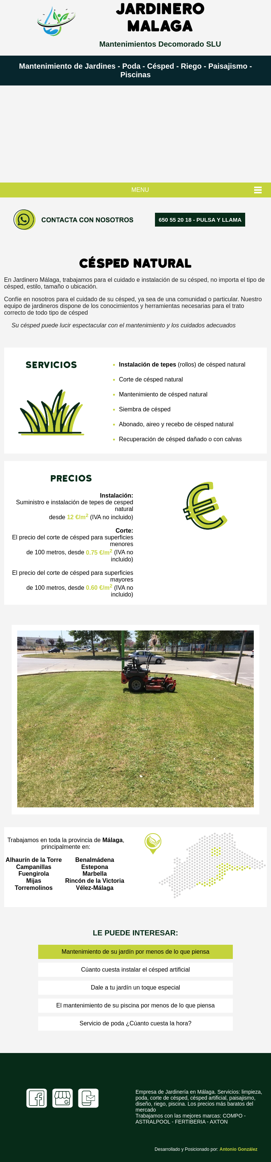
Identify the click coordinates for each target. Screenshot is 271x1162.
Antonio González (238, 1149)
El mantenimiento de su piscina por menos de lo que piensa (135, 1005)
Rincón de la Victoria (94, 881)
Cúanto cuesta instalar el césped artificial (135, 969)
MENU (140, 190)
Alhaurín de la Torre (34, 860)
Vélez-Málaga (94, 888)
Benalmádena (94, 860)
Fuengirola (33, 873)
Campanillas (33, 867)
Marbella (94, 873)
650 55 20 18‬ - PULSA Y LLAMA (200, 219)
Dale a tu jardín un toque (123, 987)
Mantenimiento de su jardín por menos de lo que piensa (136, 951)
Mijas (33, 881)
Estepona (94, 867)
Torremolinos (34, 888)
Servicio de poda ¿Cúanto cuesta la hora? (136, 1023)
